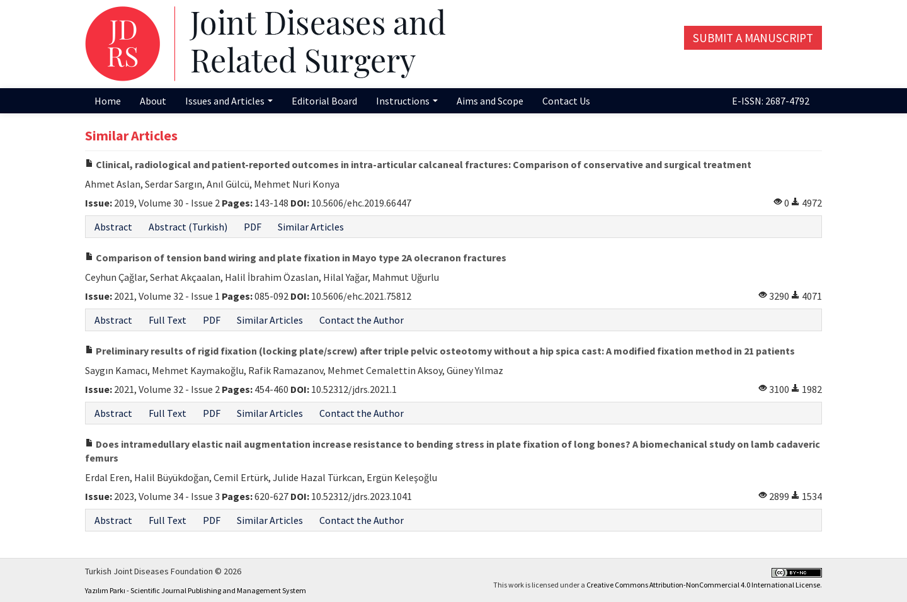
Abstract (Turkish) (188, 226)
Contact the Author (361, 320)
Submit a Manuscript (753, 37)
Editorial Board (324, 100)
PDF (252, 226)
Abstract (113, 226)
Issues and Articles (229, 100)
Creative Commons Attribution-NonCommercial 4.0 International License (703, 584)
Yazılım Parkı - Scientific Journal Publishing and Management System (195, 590)
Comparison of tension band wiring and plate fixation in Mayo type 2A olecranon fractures (295, 257)
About (153, 100)
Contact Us (566, 100)
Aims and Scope (490, 100)
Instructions (407, 100)
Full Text (167, 320)
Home (107, 100)
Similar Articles (311, 226)
